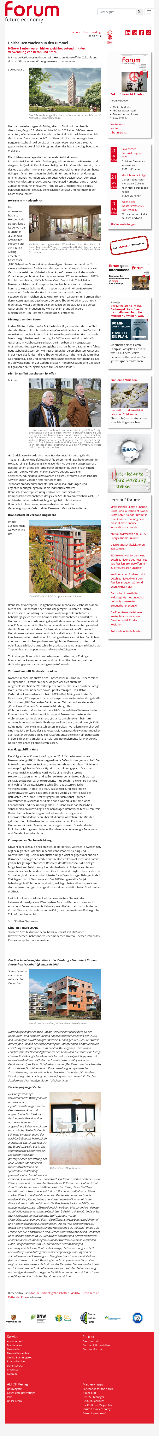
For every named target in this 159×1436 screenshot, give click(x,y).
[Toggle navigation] (149, 11)
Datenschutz (15, 1365)
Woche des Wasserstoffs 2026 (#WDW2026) (133, 206)
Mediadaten (14, 1345)
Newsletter (13, 1349)
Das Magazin (15, 1389)
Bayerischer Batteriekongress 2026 (132, 153)
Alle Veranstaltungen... (124, 224)
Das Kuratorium (92, 1341)
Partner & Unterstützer (97, 1345)
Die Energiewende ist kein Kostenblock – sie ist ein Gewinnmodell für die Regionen (126, 618)
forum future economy (97, 1409)
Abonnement (15, 1341)
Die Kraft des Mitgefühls (97, 1405)
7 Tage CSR (89, 1393)
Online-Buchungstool (20, 1357)
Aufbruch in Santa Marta (126, 631)
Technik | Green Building (85, 32)
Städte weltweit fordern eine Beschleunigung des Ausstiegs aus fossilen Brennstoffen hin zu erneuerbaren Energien (129, 562)
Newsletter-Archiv (18, 1353)
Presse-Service (16, 1361)
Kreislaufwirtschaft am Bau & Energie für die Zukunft (128, 536)
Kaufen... (116, 128)
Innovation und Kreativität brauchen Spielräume (127, 412)
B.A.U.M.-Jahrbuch (94, 1401)
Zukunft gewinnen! (94, 1413)
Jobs (9, 1397)
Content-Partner (93, 1349)
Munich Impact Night (135, 175)
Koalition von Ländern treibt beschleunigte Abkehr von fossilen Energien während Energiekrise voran (128, 580)
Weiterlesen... (119, 124)
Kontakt (12, 1373)
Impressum (14, 1369)
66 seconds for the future (98, 1389)
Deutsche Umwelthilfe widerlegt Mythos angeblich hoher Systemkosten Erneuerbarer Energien (128, 599)
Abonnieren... (119, 132)
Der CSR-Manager (93, 1397)
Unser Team (14, 1401)
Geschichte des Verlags (21, 1393)
